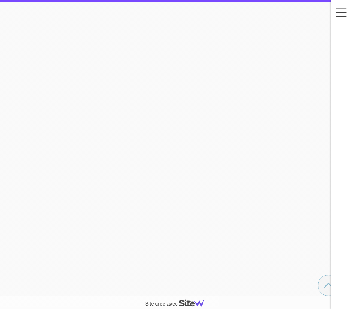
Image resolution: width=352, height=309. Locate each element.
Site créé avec (178, 304)
